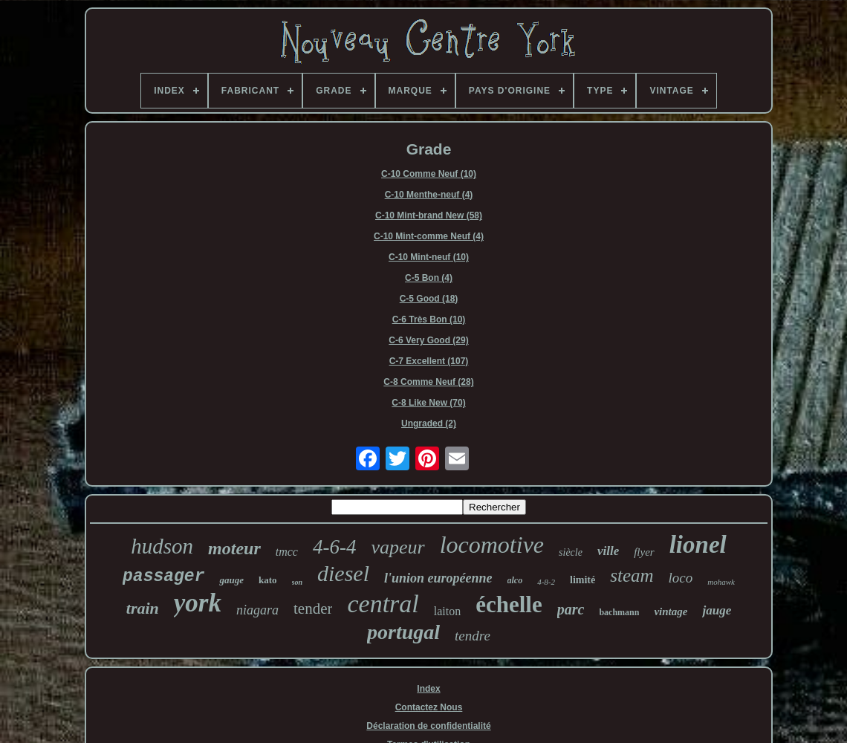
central (382, 603)
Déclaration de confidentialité (428, 726)
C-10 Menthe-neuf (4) (429, 194)
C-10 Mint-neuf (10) (429, 257)
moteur (234, 548)
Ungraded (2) (428, 423)
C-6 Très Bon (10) (429, 319)
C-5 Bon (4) (428, 278)
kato (268, 579)
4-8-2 (546, 581)
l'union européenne (438, 578)
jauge (716, 610)
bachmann (619, 612)
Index (428, 689)
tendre (472, 635)
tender (312, 608)
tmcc (287, 551)
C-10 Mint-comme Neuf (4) (429, 236)
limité (582, 579)
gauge (231, 579)
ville (608, 551)
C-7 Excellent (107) (429, 361)
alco (515, 580)
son (297, 582)
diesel (343, 573)
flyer (644, 552)
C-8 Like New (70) (428, 403)
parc (571, 609)
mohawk (721, 581)
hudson (162, 546)
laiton (447, 611)
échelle (509, 604)
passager (163, 576)
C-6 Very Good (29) (428, 340)
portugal (403, 631)
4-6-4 (334, 547)
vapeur (397, 547)
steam (631, 575)
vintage (670, 611)
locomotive (492, 544)
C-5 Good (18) (429, 298)
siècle (570, 552)
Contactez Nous (429, 707)
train (142, 608)
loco (681, 577)
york (197, 602)
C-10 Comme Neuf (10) (428, 174)
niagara (257, 610)
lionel (698, 544)
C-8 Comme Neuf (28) (428, 382)
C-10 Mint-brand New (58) (428, 215)
